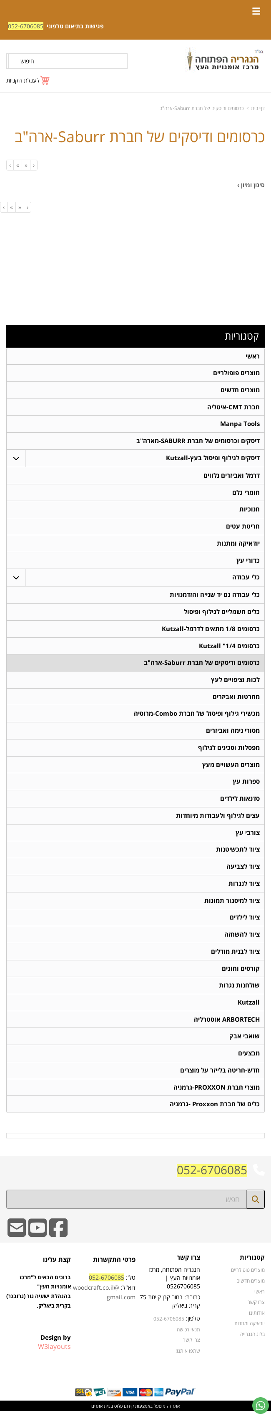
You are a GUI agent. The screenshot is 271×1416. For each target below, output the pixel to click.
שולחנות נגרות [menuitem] (239, 989)
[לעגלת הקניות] (28, 80)
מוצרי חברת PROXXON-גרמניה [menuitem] (216, 1092)
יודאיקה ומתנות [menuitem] (238, 544)
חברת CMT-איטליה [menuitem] (233, 407)
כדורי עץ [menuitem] (248, 561)
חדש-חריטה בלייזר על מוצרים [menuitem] (220, 1074)
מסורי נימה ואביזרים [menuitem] (233, 733)
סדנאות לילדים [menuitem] (240, 801)
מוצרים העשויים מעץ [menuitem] (231, 767)
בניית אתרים (102, 1410)
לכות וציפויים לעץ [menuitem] (235, 681)
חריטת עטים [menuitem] (243, 527)
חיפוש (27, 61)
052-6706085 (25, 26)
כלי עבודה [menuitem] (246, 578)
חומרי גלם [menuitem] (246, 493)
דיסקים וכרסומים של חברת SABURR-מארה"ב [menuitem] (198, 441)
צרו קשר (191, 1344)
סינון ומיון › (251, 185)
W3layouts (54, 1351)
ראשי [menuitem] (253, 356)
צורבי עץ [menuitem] (248, 835)
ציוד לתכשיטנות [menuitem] (238, 852)
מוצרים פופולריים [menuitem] (236, 373)
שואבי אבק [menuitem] (244, 1040)
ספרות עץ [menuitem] (246, 784)
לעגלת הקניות (23, 80)
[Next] (17, 165)
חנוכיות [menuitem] (249, 510)
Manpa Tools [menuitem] (240, 424)
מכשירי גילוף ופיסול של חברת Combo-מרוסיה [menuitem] (197, 716)
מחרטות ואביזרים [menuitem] (236, 698)
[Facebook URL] (58, 1238)
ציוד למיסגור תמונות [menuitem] (232, 904)
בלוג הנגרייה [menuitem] (252, 1338)
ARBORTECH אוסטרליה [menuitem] (227, 1023)
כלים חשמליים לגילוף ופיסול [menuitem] (222, 613)
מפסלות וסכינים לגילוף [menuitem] (229, 750)
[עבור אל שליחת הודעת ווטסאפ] (260, 1405)
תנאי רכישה (188, 1334)
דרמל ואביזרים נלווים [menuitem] (231, 476)
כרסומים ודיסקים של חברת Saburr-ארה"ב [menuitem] (202, 664)
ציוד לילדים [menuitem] (245, 921)
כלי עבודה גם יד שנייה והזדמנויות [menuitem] (215, 596)
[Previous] (26, 165)
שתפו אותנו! (188, 1355)
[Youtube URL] (37, 1238)
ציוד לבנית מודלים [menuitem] (235, 955)
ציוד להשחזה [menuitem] (242, 938)
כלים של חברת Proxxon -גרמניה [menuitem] (215, 1109)
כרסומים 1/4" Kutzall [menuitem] (229, 647)
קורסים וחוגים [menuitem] (241, 972)
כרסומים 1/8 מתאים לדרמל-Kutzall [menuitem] (211, 630)
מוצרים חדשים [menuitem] (240, 390)
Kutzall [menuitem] (249, 1006)
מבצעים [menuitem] (249, 1057)
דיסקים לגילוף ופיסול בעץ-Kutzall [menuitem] (213, 458)
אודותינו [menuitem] (257, 1317)
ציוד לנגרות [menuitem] (244, 886)
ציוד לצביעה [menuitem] (243, 869)
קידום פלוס (123, 1410)
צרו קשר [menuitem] (256, 1306)
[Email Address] (17, 1238)
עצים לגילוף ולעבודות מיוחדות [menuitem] (218, 818)
